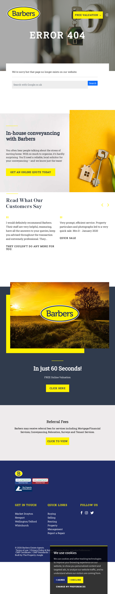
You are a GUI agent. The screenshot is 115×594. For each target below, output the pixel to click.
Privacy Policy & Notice (41, 550)
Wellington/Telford (26, 521)
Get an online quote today (30, 172)
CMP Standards (40, 552)
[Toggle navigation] (106, 14)
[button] (102, 204)
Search (92, 83)
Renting (52, 521)
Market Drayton (24, 513)
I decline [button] (75, 579)
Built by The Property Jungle (29, 555)
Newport (20, 517)
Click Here (57, 388)
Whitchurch (22, 525)
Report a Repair (56, 533)
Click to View (57, 441)
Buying (52, 513)
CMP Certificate (23, 552)
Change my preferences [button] (71, 586)
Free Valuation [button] (88, 15)
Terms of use (22, 550)
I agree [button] (60, 579)
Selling (51, 517)
